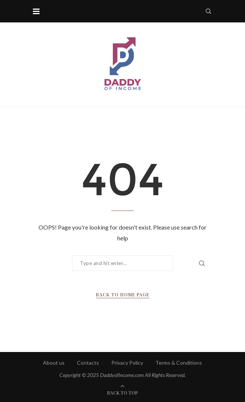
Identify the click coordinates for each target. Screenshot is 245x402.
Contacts (88, 362)
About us (54, 362)
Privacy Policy (127, 362)
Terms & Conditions (178, 362)
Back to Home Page (122, 294)
